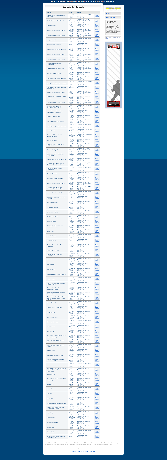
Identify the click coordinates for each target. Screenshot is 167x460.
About (74, 451)
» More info (117, 34)
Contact (79, 451)
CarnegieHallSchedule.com (52, 443)
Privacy (92, 451)
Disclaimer (86, 451)
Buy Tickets (110, 17)
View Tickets (97, 16)
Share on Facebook (114, 38)
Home (108, 14)
